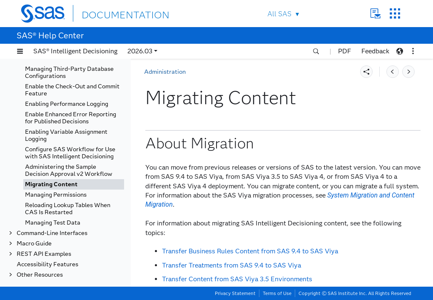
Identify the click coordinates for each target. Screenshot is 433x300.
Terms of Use (277, 293)
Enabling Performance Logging (66, 104)
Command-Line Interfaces (52, 233)
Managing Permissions (56, 194)
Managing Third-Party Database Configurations (69, 72)
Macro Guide (34, 243)
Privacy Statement (235, 293)
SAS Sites (395, 13)
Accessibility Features (47, 264)
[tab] (73, 184)
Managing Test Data (52, 222)
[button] (20, 51)
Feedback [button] (375, 51)
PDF (344, 51)
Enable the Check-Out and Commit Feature (72, 90)
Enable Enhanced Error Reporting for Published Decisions (70, 118)
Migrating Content (51, 184)
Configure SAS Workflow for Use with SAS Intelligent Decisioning (70, 153)
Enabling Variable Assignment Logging (66, 135)
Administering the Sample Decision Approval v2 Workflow (68, 170)
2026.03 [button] (139, 51)
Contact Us (375, 13)
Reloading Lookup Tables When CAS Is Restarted (67, 209)
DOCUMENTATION (112, 13)
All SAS (279, 14)
